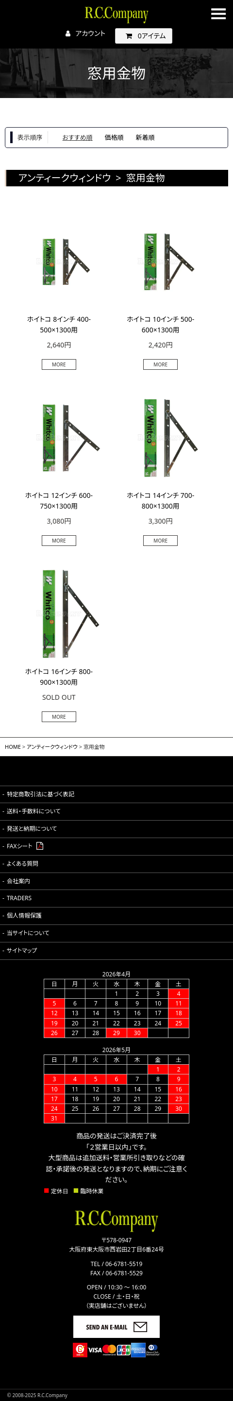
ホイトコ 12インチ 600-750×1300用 (59, 501)
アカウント (83, 33)
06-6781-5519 (117, 1264)
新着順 (145, 137)
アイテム (143, 35)
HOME (13, 746)
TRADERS (19, 898)
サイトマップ (22, 950)
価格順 (114, 137)
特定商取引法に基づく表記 (40, 794)
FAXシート (20, 846)
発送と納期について (32, 828)
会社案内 (18, 881)
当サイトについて (28, 933)
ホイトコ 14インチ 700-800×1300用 (160, 501)
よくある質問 (22, 863)
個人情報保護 (24, 915)
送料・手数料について (34, 811)
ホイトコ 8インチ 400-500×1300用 (59, 324)
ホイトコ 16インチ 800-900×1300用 (59, 677)
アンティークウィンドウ (52, 746)
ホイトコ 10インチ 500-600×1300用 (160, 324)
